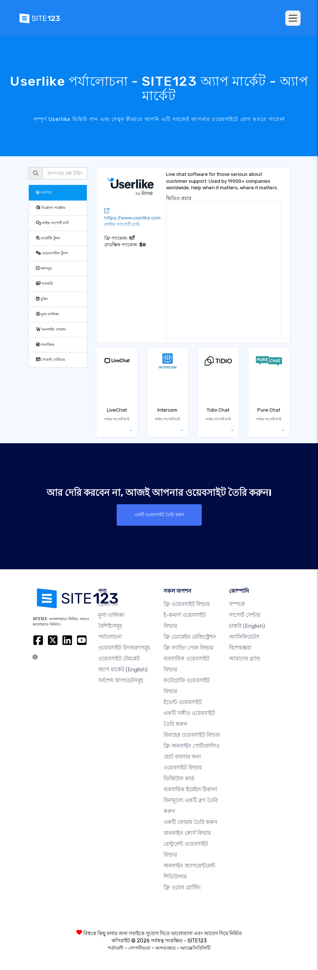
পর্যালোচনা (110, 637)
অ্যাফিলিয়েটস (244, 637)
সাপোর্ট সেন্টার (244, 615)
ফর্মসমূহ (44, 268)
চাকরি (247, 626)
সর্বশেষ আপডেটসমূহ (120, 680)
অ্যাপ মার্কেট (123, 669)
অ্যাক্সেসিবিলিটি (195, 948)
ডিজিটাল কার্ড (179, 778)
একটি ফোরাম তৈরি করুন (190, 822)
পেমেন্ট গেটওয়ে (50, 359)
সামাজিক (45, 344)
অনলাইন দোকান (51, 329)
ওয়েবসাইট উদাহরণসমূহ (124, 647)
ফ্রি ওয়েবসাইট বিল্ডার (187, 604)
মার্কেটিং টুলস (48, 238)
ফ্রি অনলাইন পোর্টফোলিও (192, 746)
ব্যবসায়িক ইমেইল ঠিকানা (190, 789)
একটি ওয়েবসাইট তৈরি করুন (159, 514)
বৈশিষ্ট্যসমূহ (110, 626)
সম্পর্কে (237, 604)
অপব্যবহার (165, 948)
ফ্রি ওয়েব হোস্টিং (182, 887)
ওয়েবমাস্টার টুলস (52, 253)
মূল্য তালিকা (47, 314)
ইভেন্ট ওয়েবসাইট (183, 702)
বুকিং (42, 298)
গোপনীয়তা (139, 948)
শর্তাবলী (116, 948)
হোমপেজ (108, 604)
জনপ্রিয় (44, 192)
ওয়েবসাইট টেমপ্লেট (119, 658)
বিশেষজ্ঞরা (240, 647)
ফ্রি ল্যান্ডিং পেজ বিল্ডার (188, 647)
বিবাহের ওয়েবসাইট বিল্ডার (192, 735)
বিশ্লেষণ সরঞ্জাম (50, 207)
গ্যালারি (44, 283)
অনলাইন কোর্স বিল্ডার (187, 833)
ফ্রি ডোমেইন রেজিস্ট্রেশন (190, 637)
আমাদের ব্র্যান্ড (245, 658)
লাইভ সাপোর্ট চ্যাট (52, 223)
